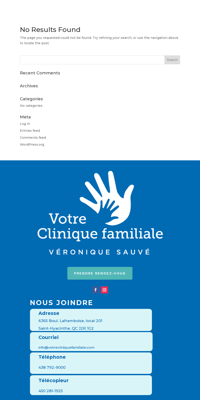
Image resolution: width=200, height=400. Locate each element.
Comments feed (33, 138)
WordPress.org (32, 144)
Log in (25, 124)
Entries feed (30, 131)
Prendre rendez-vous (100, 273)
